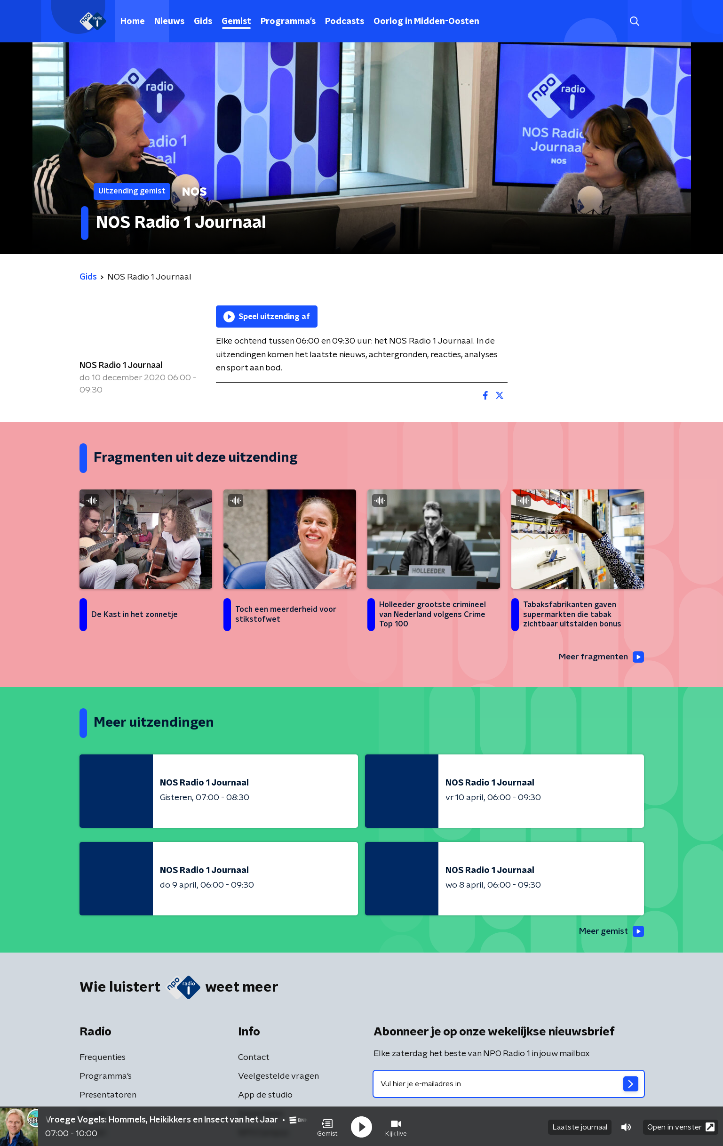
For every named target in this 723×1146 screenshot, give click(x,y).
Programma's (288, 21)
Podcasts (344, 21)
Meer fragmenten (600, 657)
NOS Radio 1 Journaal (120, 365)
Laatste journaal (579, 1126)
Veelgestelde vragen (278, 1077)
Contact (254, 1058)
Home (132, 21)
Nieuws (169, 21)
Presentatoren (107, 1095)
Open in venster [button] (681, 1126)
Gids (203, 21)
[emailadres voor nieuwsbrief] (508, 1084)
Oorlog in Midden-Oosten (426, 21)
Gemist (236, 21)
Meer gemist (610, 932)
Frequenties (102, 1058)
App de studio (265, 1095)
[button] (327, 1126)
